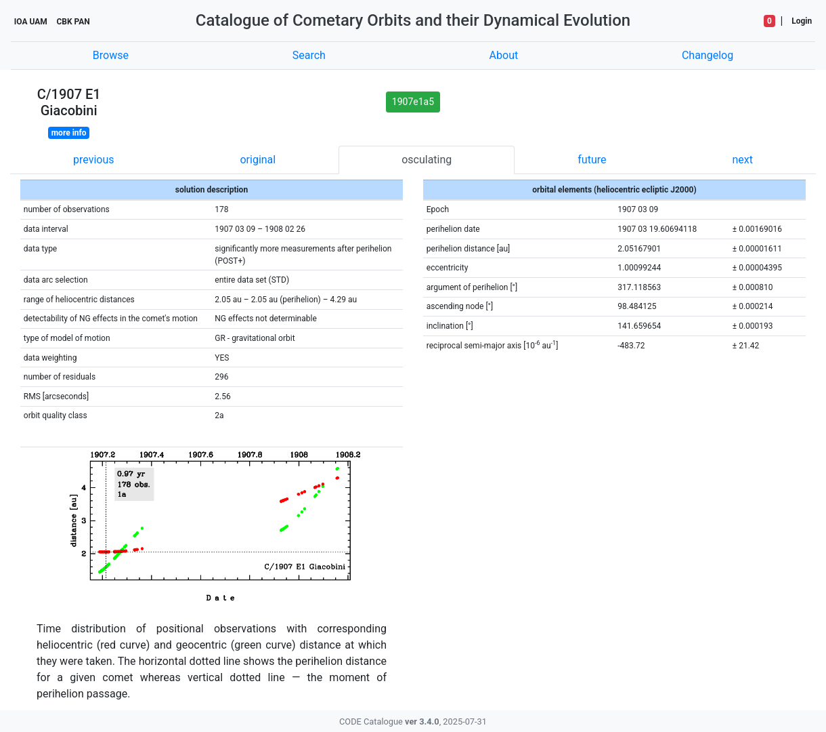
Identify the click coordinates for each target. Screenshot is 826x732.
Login (801, 21)
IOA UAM (30, 21)
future (592, 159)
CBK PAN (72, 21)
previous (93, 159)
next (742, 159)
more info (69, 133)
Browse (111, 55)
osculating (426, 159)
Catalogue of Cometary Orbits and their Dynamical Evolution (413, 20)
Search (309, 55)
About (504, 55)
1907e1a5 (413, 101)
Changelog (707, 55)
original (258, 159)
